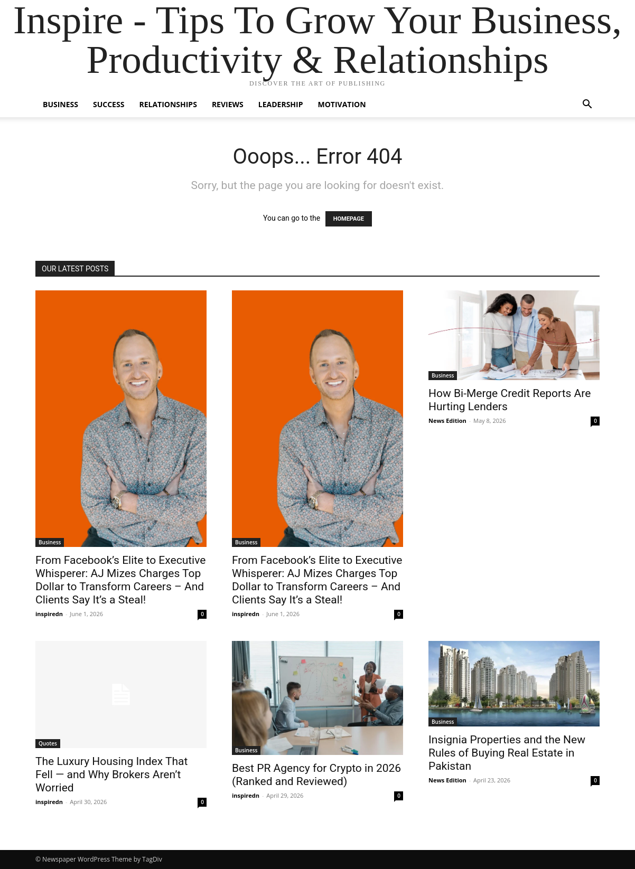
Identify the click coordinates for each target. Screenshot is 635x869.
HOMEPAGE (348, 218)
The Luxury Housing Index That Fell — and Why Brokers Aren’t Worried (111, 774)
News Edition (447, 420)
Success (108, 104)
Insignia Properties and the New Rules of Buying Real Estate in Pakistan (506, 752)
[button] (587, 105)
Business (60, 104)
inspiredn (49, 614)
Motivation (342, 104)
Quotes (48, 743)
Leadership (280, 104)
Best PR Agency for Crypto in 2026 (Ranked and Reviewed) (316, 775)
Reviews (228, 104)
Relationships (168, 104)
